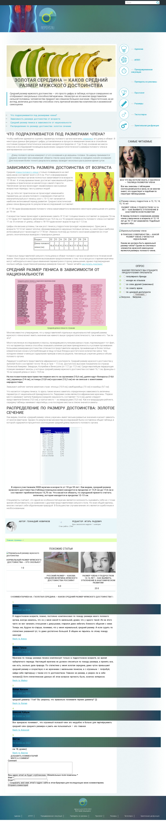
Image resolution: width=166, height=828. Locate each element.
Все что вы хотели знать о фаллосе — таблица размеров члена (140, 181)
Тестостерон (129, 824)
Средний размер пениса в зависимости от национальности (40, 122)
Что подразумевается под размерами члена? (33, 115)
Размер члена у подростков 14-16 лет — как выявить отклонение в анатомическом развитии (140, 246)
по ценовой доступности (138, 368)
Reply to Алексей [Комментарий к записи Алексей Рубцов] (20, 744)
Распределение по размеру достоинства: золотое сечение (40, 126)
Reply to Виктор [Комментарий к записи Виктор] (20, 767)
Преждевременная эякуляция (51, 824)
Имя (11, 794)
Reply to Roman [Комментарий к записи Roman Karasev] (19, 717)
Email (11, 796)
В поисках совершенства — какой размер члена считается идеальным (140, 312)
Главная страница (14, 540)
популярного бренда (136, 352)
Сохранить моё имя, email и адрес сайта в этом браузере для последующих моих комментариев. (57, 799)
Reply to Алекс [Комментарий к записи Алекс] (19, 653)
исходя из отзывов (135, 356)
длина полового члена (27, 172)
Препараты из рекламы (78, 824)
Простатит (98, 824)
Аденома (17, 824)
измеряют (88, 138)
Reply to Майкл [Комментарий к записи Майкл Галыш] (19, 694)
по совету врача (134, 364)
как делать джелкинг (92, 264)
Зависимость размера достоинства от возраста (35, 119)
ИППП (30, 824)
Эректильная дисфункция (150, 824)
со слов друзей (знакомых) (139, 360)
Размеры (113, 824)
